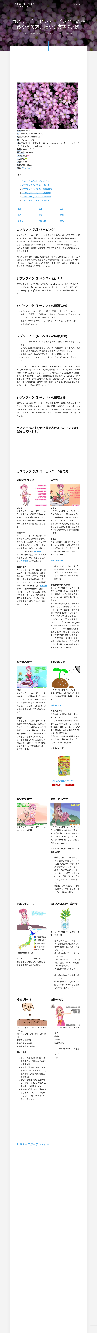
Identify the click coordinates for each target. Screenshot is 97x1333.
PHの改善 (25, 560)
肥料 (20, 215)
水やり (63, 209)
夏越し (63, 215)
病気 (62, 221)
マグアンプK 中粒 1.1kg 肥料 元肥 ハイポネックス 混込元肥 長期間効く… (63, 780)
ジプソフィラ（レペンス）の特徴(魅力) (39, 193)
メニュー (79, 4)
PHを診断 (38, 551)
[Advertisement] (48, 69)
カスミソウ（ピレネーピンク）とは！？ (39, 181)
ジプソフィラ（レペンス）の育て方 (37, 201)
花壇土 (21, 209)
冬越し (21, 221)
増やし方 (43, 221)
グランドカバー (28, 168)
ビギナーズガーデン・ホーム (34, 1144)
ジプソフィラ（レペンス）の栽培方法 (38, 197)
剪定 (41, 215)
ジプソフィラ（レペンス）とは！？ (37, 185)
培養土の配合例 (57, 560)
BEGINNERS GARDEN (25, 5)
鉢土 (41, 209)
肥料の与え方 (56, 705)
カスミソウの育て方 (32, 34)
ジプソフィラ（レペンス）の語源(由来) (39, 189)
